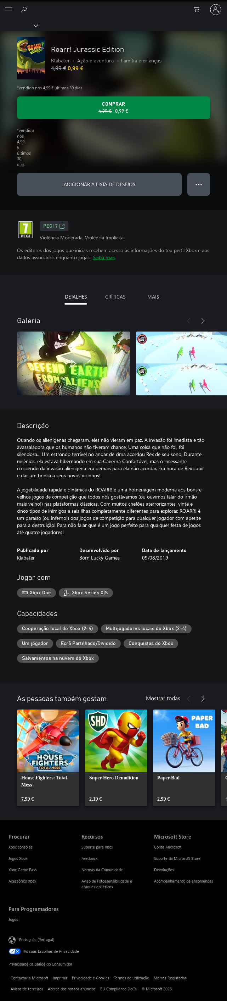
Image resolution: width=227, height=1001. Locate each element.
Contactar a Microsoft (29, 977)
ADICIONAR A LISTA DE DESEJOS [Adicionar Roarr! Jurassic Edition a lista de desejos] (99, 184)
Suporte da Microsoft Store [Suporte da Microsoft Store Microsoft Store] (177, 858)
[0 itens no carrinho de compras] (198, 9)
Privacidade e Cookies (90, 977)
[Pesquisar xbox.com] (25, 9)
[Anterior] (189, 321)
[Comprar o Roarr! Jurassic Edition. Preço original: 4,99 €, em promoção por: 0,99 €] (113, 107)
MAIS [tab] (153, 296)
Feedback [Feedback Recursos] (89, 858)
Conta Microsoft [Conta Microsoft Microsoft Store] (168, 847)
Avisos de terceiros (27, 988)
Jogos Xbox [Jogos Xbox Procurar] (17, 858)
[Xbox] (18, 25)
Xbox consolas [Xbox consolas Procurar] (20, 847)
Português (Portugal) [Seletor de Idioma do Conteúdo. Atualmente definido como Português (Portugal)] (36, 939)
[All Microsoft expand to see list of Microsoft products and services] (8, 9)
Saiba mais (104, 257)
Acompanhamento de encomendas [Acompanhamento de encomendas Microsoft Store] (183, 881)
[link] (48, 758)
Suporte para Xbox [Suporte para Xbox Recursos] (97, 847)
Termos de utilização (131, 977)
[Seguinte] (203, 321)
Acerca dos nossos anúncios (72, 988)
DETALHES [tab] (76, 296)
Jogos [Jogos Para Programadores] (13, 919)
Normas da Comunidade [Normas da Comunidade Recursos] (102, 869)
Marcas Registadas (170, 977)
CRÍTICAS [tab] (115, 296)
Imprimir (60, 977)
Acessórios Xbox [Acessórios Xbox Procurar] (22, 881)
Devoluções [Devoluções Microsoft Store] (164, 869)
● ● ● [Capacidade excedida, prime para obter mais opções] (198, 184)
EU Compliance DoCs (118, 988)
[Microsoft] (113, 5)
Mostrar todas (163, 698)
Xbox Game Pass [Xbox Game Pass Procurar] (22, 869)
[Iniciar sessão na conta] (215, 9)
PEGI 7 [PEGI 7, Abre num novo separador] (54, 226)
